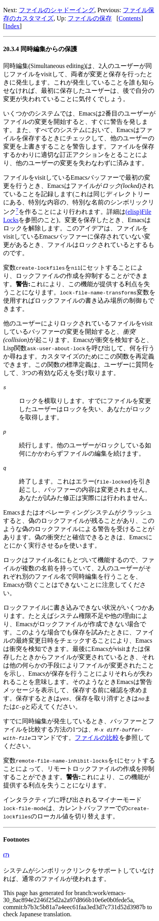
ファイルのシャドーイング (56, 10)
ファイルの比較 (97, 737)
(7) (6, 855)
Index (12, 26)
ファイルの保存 (90, 18)
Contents (129, 18)
